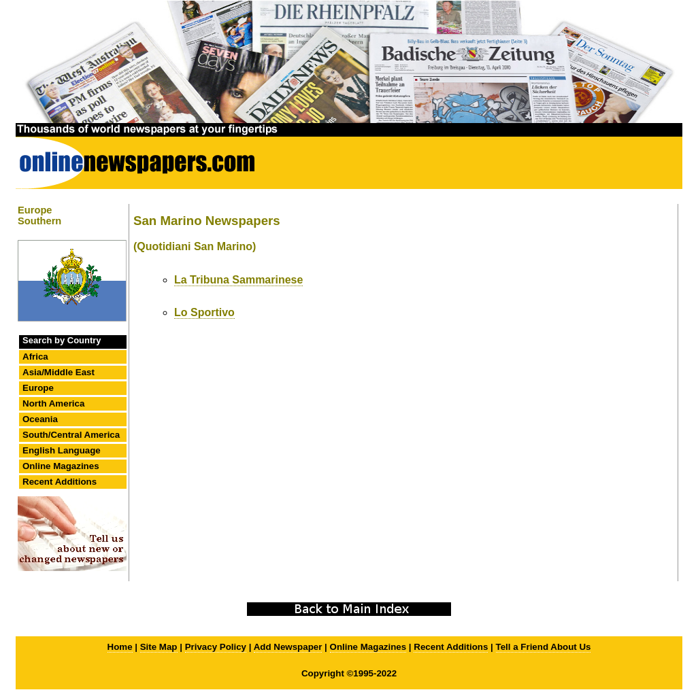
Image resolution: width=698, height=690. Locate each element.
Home (120, 647)
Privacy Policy (215, 647)
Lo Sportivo (204, 312)
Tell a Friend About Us (543, 647)
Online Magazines (60, 466)
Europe (38, 388)
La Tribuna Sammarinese (238, 280)
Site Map (159, 647)
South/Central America (71, 435)
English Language (61, 450)
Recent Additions (59, 482)
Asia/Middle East (58, 372)
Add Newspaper (288, 647)
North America (53, 403)
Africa (35, 356)
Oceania (40, 419)
